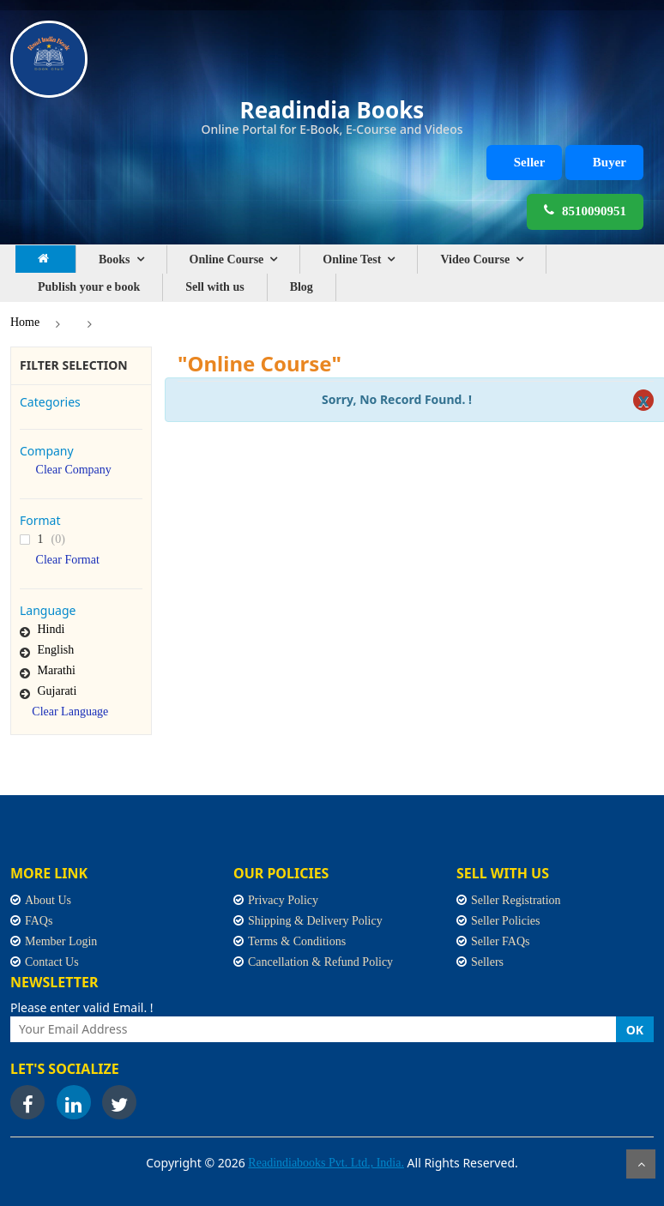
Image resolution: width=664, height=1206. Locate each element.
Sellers (487, 962)
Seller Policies (505, 920)
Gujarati (57, 690)
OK (634, 1030)
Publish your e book (89, 286)
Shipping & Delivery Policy (315, 920)
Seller (530, 162)
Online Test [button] (352, 259)
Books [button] (114, 259)
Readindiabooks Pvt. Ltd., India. (326, 1162)
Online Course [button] (227, 259)
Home (24, 322)
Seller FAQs (500, 941)
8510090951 (585, 210)
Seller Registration (516, 900)
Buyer (609, 162)
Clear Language (70, 712)
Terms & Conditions (297, 941)
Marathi (56, 670)
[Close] (643, 400)
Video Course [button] (475, 259)
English (56, 649)
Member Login (61, 941)
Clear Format (68, 560)
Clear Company (74, 470)
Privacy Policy (283, 900)
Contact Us (52, 962)
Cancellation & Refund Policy (320, 962)
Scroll (640, 1164)
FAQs (38, 920)
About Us (48, 900)
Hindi (51, 629)
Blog (301, 286)
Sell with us (214, 286)
